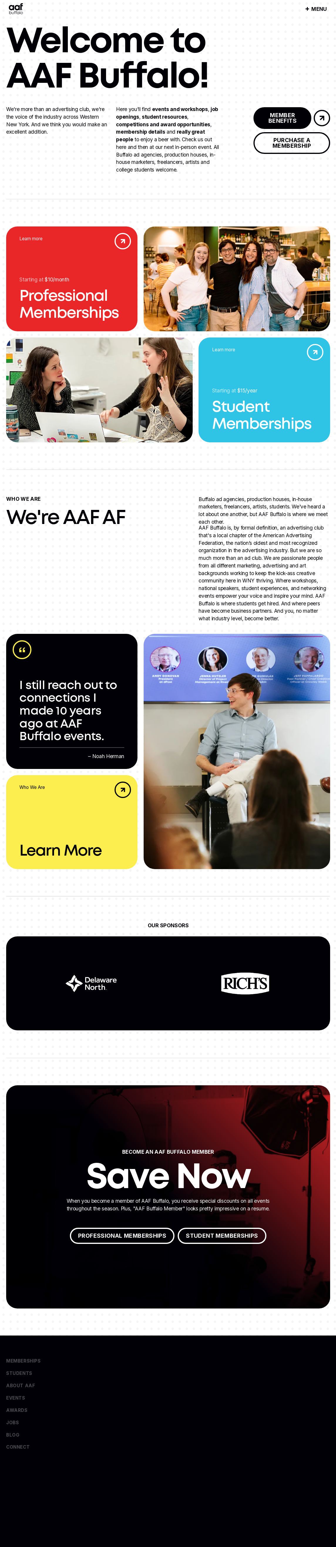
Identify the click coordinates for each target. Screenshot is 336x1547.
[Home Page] (16, 9)
